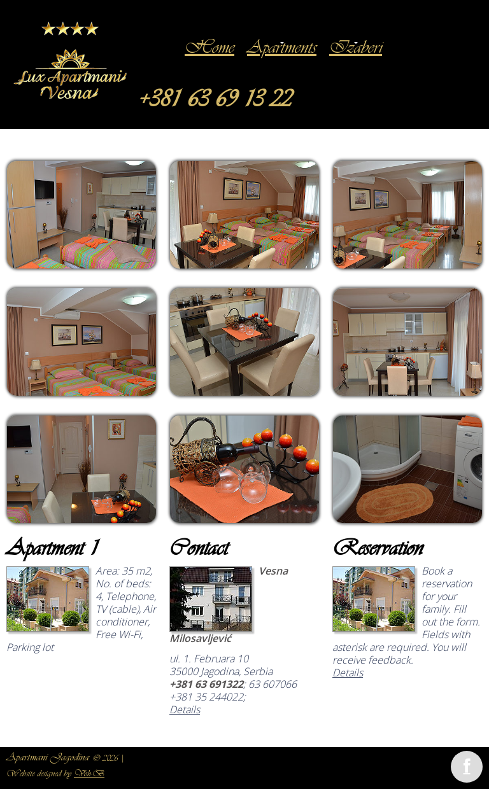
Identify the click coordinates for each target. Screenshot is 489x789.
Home (209, 48)
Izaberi (355, 48)
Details (184, 709)
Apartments (281, 48)
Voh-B (89, 774)
